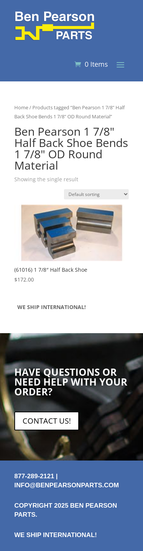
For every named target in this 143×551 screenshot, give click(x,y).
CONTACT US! (47, 421)
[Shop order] (96, 194)
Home (21, 107)
